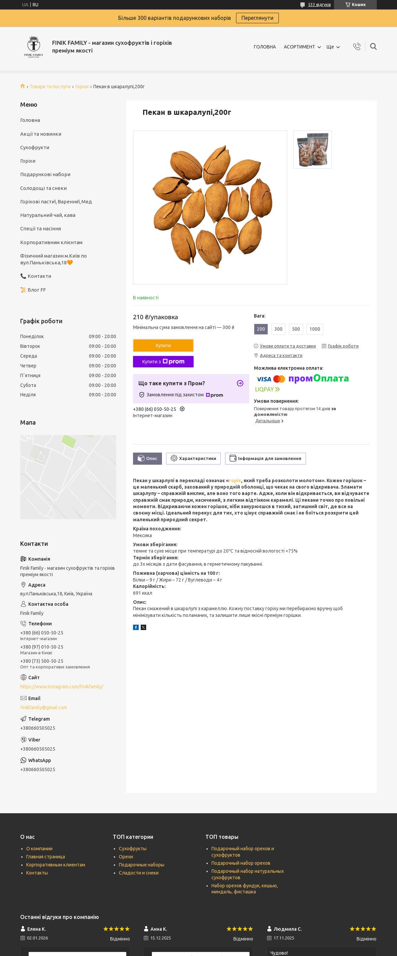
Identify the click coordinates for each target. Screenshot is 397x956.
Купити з (163, 362)
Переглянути (257, 18)
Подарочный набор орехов (240, 863)
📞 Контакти (35, 276)
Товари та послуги (50, 86)
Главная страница (45, 856)
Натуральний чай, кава (47, 215)
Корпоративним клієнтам (51, 242)
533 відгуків (319, 4)
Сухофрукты (132, 848)
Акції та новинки (40, 134)
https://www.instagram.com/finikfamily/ (61, 686)
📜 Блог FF (33, 290)
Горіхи (82, 86)
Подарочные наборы (141, 864)
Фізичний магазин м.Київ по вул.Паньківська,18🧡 (53, 259)
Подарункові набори (45, 174)
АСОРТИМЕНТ (299, 47)
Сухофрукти (34, 147)
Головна (30, 120)
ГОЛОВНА (265, 47)
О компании (39, 848)
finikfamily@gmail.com (43, 707)
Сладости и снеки (139, 873)
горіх (235, 480)
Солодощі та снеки (43, 188)
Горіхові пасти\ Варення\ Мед (56, 201)
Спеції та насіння (40, 228)
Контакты (37, 873)
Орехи (126, 856)
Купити (163, 345)
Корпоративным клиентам (55, 864)
